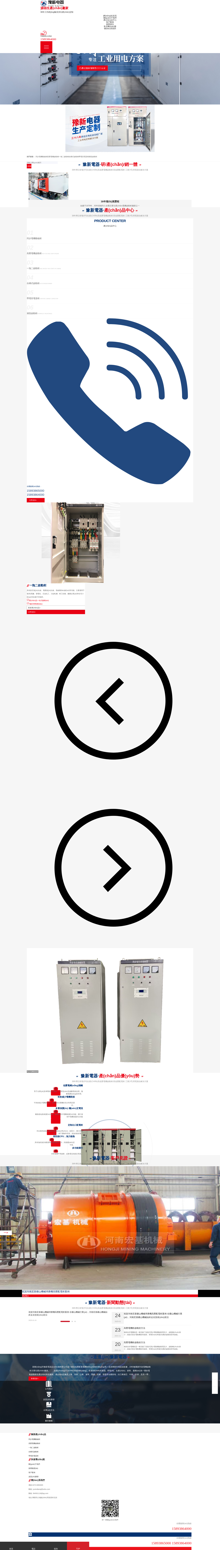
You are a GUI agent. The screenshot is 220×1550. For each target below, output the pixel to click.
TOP (78, 1546)
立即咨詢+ (33, 500)
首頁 (11, 1546)
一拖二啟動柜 (64, 157)
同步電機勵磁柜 (41, 157)
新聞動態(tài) (33, 1468)
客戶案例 (32, 1472)
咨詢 (56, 1546)
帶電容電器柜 (84, 157)
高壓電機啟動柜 (53, 157)
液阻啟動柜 (93, 157)
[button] (65, 1321)
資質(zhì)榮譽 (34, 1477)
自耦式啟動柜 (74, 157)
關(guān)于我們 (34, 1464)
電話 (33, 1546)
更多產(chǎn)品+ (34, 608)
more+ (25, 1296)
